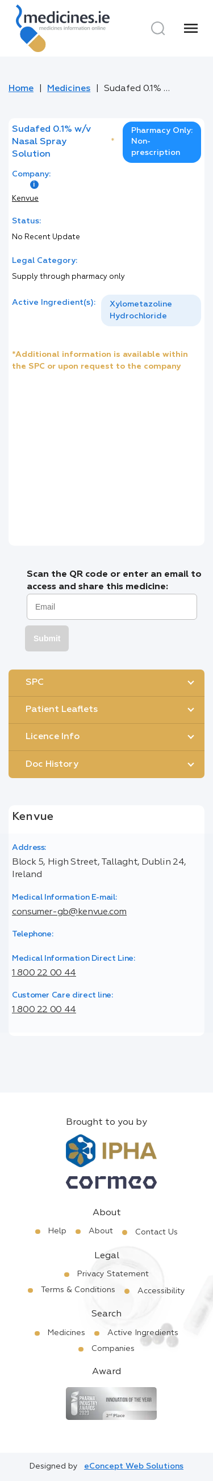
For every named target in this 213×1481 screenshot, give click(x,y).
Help (57, 1231)
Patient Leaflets (62, 709)
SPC (35, 682)
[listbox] (151, 310)
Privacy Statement (113, 1274)
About (101, 1231)
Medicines (68, 88)
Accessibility (161, 1291)
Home (21, 88)
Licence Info (53, 736)
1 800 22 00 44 (44, 973)
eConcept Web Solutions (133, 1466)
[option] (151, 310)
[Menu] (190, 28)
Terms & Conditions (78, 1290)
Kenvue (25, 198)
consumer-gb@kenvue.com (69, 912)
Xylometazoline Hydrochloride (141, 310)
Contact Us (156, 1232)
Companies (113, 1349)
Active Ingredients (142, 1333)
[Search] (158, 28)
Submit (47, 638)
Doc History (52, 764)
